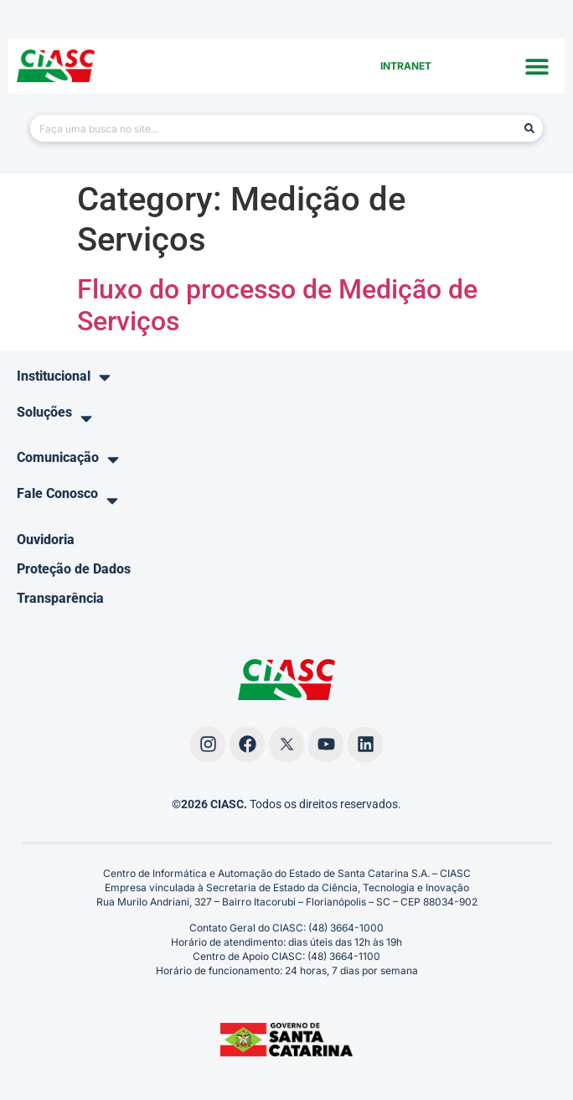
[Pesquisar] (529, 128)
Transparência (60, 598)
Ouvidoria (46, 539)
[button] (537, 66)
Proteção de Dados (74, 569)
